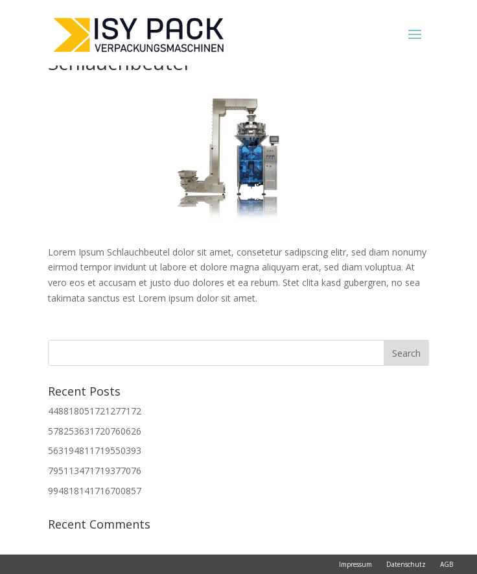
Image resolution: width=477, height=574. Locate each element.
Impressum (355, 564)
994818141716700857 (94, 490)
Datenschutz (406, 564)
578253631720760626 (94, 431)
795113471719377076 (94, 470)
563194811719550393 (94, 450)
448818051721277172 (94, 411)
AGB (446, 564)
